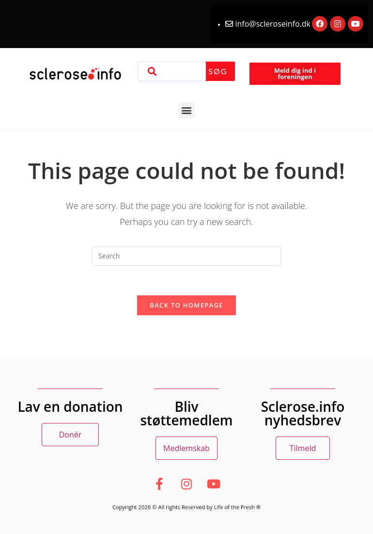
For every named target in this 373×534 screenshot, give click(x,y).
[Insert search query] (186, 256)
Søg (217, 71)
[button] (187, 110)
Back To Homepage (186, 305)
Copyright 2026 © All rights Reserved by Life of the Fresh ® (186, 507)
